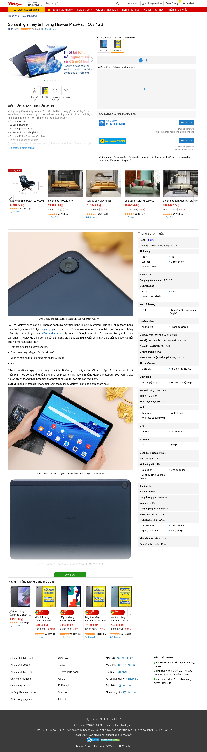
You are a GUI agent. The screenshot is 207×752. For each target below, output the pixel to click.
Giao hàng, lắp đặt (20, 685)
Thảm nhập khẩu (177, 9)
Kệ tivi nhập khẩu (154, 9)
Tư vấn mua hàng (68, 672)
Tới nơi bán (186, 122)
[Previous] (10, 59)
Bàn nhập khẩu (131, 9)
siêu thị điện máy (52, 333)
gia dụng (49, 329)
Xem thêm (70, 575)
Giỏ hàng (173, 3)
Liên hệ (62, 699)
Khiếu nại (63, 685)
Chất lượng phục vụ (21, 699)
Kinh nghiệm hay (152, 3)
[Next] (91, 59)
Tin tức (133, 3)
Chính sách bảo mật (21, 672)
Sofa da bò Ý (84, 9)
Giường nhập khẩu (107, 9)
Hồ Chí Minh (112, 58)
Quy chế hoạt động (20, 678)
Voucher (63, 692)
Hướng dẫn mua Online (23, 692)
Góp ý (61, 678)
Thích (10, 29)
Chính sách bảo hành (21, 658)
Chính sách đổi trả (20, 665)
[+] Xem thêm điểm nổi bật (21, 148)
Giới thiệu (63, 658)
